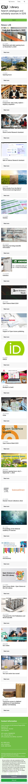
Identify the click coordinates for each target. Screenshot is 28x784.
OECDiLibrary (7, 558)
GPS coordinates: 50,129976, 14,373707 (11, 736)
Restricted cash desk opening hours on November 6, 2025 (13, 46)
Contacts (12, 1)
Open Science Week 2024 (10, 303)
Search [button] (14, 20)
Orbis (4, 415)
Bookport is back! (8, 387)
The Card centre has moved (11, 673)
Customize (14, 776)
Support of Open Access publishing (13, 331)
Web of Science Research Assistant (13, 160)
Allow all (14, 780)
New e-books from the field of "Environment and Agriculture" (12, 189)
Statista (5, 218)
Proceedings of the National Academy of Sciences (11, 529)
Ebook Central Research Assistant (13, 132)
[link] (14, 7)
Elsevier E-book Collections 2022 (13, 501)
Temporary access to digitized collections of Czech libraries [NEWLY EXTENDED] (12, 703)
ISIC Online (6, 645)
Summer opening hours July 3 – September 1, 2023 (12, 472)
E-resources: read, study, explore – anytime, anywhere (13, 103)
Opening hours (7, 75)
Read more (6, 52)
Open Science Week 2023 (10, 443)
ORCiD (5, 359)
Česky (19, 1)
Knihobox (5, 275)
